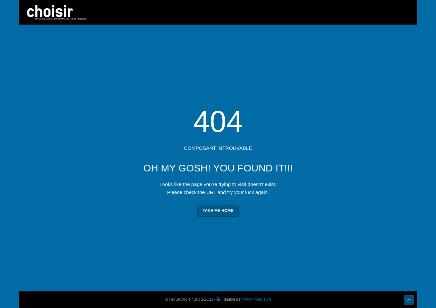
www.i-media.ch (257, 299)
